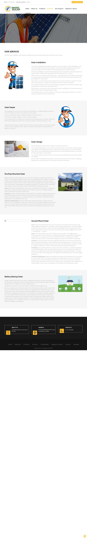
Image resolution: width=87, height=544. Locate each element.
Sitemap (76, 344)
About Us (36, 8)
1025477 (28, 1)
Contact (29, 13)
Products (44, 8)
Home (29, 8)
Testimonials (44, 344)
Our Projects (60, 8)
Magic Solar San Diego (41, 348)
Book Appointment (78, 3)
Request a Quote (72, 8)
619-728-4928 (11, 1)
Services (51, 8)
